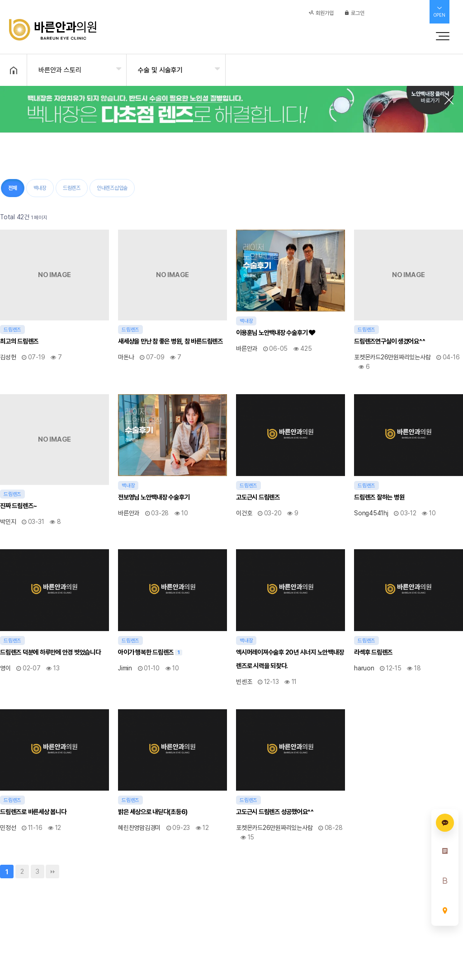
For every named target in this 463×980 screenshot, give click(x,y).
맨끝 (52, 871)
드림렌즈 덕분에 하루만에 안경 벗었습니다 (50, 652)
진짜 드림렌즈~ (18, 505)
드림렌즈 (71, 188)
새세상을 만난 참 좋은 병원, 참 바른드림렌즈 (170, 341)
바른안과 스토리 (59, 70)
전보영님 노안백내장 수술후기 (153, 497)
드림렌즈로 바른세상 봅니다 (33, 811)
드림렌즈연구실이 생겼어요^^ (389, 341)
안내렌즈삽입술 (112, 188)
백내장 (40, 188)
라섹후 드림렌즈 (373, 652)
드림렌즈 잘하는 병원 (379, 497)
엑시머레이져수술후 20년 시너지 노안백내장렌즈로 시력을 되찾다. (290, 658)
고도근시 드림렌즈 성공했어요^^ (275, 811)
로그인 (354, 17)
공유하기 (442, 69)
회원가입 (321, 17)
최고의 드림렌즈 (19, 341)
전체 (12, 188)
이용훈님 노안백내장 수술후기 (275, 332)
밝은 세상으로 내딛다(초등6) (153, 811)
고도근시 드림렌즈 (258, 497)
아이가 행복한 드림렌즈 (150, 650)
